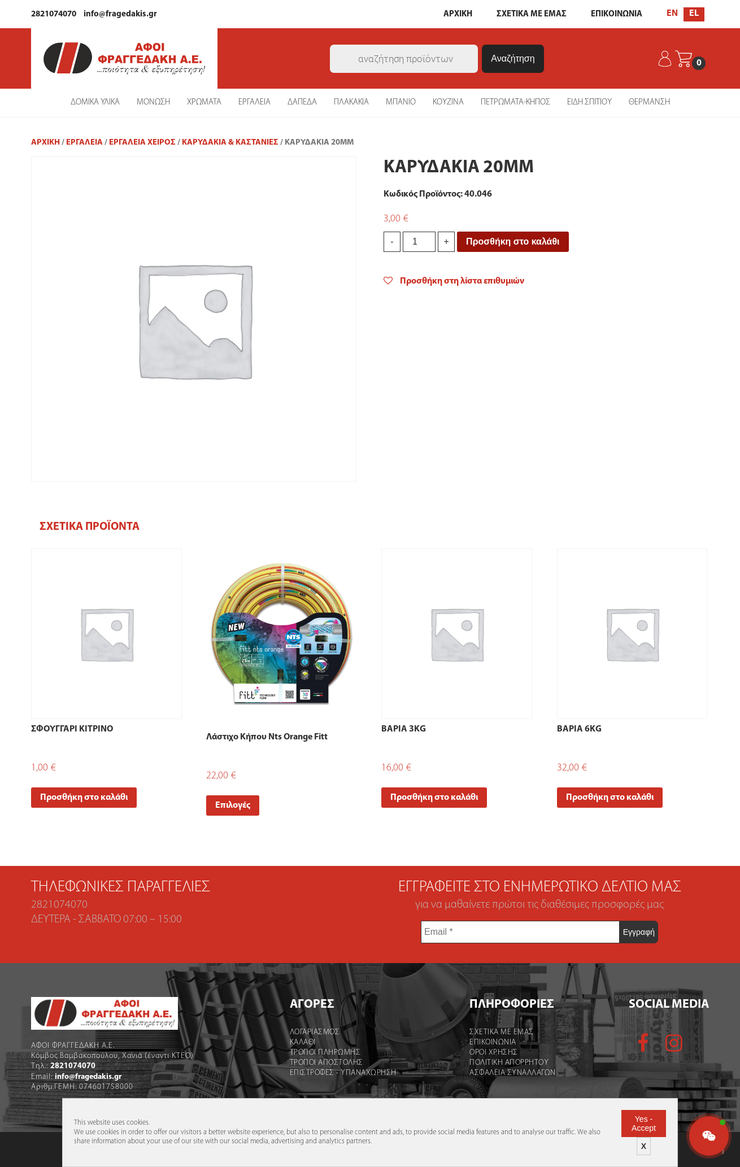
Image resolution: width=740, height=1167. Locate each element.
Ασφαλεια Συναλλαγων (512, 1073)
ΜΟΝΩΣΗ (153, 102)
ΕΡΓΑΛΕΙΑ (254, 102)
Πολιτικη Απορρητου (509, 1063)
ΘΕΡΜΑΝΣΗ (649, 102)
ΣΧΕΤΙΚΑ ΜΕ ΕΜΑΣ (532, 14)
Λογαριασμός (315, 1032)
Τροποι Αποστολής (326, 1063)
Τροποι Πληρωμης (325, 1052)
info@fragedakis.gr (120, 14)
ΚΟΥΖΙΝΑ (448, 102)
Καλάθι (303, 1042)
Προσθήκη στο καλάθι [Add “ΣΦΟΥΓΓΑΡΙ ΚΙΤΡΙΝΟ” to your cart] (84, 797)
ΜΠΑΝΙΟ (401, 102)
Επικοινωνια (492, 1042)
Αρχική (45, 142)
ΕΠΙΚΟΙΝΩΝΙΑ (616, 14)
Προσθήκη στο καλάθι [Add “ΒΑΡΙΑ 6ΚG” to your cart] (610, 797)
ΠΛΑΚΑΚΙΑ (351, 102)
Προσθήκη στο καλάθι (512, 241)
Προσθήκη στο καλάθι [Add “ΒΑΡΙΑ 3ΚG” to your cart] (434, 797)
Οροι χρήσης (493, 1052)
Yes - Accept (644, 1123)
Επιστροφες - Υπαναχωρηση (343, 1073)
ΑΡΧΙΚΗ (457, 14)
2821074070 (53, 14)
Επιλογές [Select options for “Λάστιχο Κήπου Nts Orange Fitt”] (232, 805)
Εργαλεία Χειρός (142, 142)
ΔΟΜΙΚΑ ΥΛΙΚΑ (95, 102)
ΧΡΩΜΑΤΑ (204, 102)
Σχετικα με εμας (501, 1032)
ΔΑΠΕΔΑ (302, 102)
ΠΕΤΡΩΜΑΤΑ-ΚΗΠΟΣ (515, 102)
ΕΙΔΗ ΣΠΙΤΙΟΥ (589, 102)
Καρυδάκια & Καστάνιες (230, 142)
